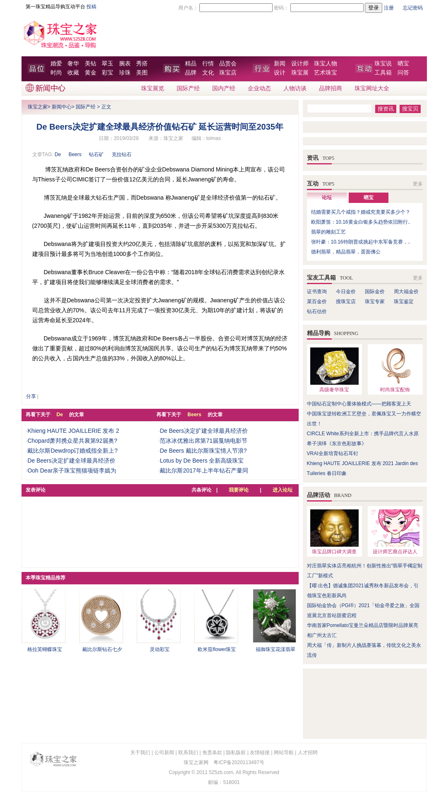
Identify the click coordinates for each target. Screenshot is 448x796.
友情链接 (260, 752)
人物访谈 (295, 88)
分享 (31, 396)
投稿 (91, 7)
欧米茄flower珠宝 (217, 649)
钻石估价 (317, 311)
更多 (418, 184)
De (58, 154)
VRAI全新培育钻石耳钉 (332, 453)
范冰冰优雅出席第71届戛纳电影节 (203, 440)
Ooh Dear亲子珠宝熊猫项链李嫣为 (71, 470)
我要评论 (239, 490)
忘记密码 (413, 8)
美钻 (90, 63)
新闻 (279, 63)
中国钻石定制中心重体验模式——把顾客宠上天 (359, 404)
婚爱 (56, 63)
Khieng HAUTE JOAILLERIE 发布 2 (73, 430)
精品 (190, 63)
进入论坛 (282, 490)
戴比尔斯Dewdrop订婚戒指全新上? (72, 450)
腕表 (125, 63)
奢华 (73, 63)
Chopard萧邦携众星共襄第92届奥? (72, 440)
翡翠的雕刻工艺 (328, 232)
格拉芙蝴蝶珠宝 (44, 649)
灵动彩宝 (160, 649)
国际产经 (188, 88)
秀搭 (142, 63)
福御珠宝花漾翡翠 (275, 649)
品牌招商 (330, 88)
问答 (403, 73)
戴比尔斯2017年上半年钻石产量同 (204, 470)
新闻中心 (62, 107)
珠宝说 (383, 63)
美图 (142, 73)
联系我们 (188, 752)
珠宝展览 (152, 88)
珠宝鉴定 (404, 301)
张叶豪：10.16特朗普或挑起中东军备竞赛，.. (361, 242)
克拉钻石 (122, 154)
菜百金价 (317, 301)
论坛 (327, 197)
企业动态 (259, 88)
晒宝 (403, 63)
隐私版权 (236, 752)
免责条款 (212, 752)
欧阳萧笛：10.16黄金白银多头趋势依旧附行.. (361, 222)
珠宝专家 (375, 301)
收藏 (73, 73)
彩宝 (107, 73)
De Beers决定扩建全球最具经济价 (71, 460)
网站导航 (284, 752)
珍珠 (125, 73)
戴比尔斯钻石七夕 (102, 649)
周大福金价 (406, 291)
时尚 (56, 73)
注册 (389, 8)
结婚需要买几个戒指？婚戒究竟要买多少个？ (360, 212)
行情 (208, 63)
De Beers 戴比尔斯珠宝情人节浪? (203, 450)
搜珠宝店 (346, 301)
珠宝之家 (38, 107)
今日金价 (346, 291)
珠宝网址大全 (372, 88)
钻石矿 (96, 154)
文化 (208, 73)
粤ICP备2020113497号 (238, 762)
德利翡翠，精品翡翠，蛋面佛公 (346, 252)
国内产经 (223, 88)
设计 (279, 73)
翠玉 (107, 63)
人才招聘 (308, 752)
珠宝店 (228, 73)
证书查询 (317, 291)
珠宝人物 (325, 63)
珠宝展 (300, 73)
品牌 (190, 73)
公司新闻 (164, 752)
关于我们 (140, 752)
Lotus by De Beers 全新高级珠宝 (202, 460)
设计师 (300, 63)
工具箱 (383, 73)
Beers (75, 154)
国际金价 (375, 291)
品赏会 (228, 63)
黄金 (90, 73)
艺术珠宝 (325, 73)
